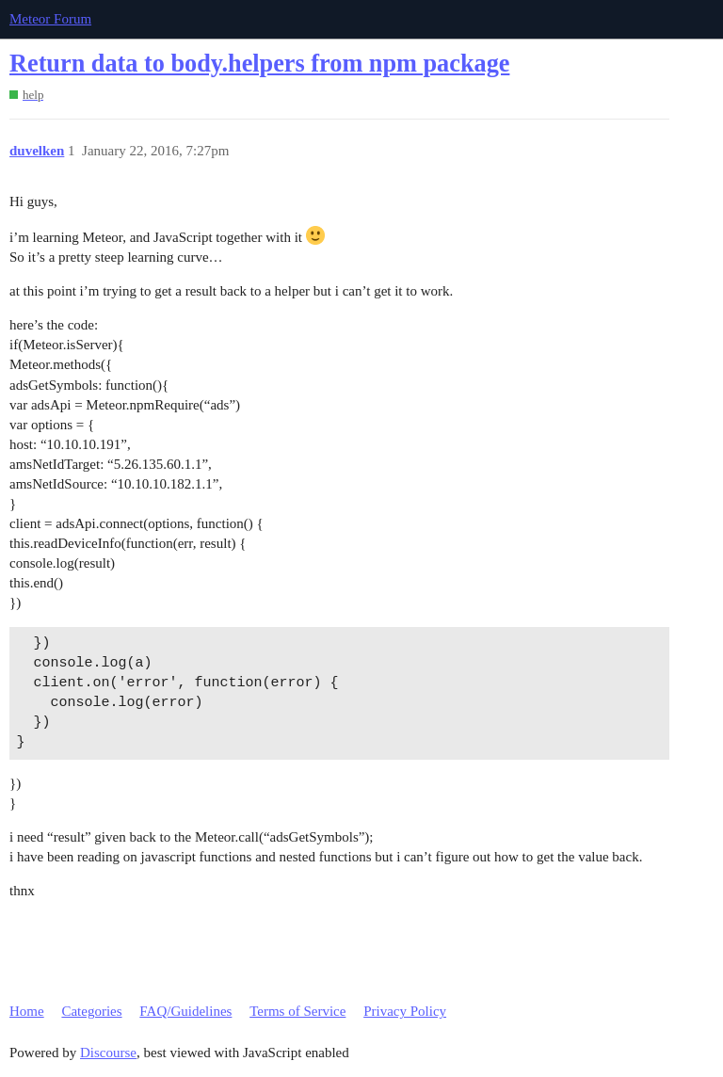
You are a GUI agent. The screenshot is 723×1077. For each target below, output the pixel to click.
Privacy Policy (404, 1011)
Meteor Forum (50, 18)
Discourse (108, 1052)
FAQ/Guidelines (185, 1011)
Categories (91, 1011)
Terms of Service (297, 1011)
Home (26, 1011)
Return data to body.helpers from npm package (259, 63)
